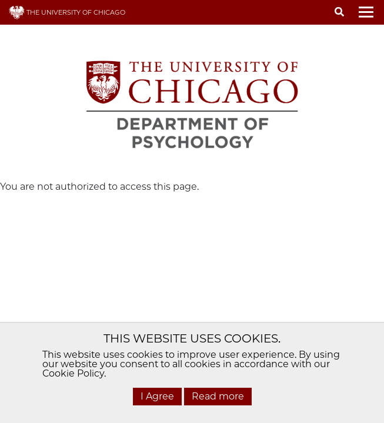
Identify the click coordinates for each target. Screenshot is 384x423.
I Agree (157, 396)
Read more (218, 396)
